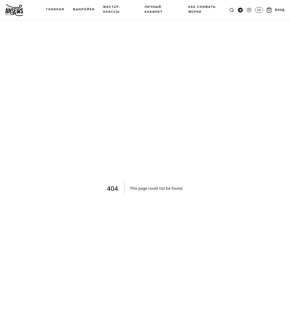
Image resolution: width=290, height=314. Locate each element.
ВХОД (280, 9)
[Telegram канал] (240, 10)
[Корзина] (269, 10)
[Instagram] (249, 10)
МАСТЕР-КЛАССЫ (111, 9)
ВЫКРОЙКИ (84, 9)
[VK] (259, 10)
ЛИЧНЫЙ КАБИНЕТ (153, 9)
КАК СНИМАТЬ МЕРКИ (202, 9)
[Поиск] (231, 10)
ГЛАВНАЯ (55, 9)
